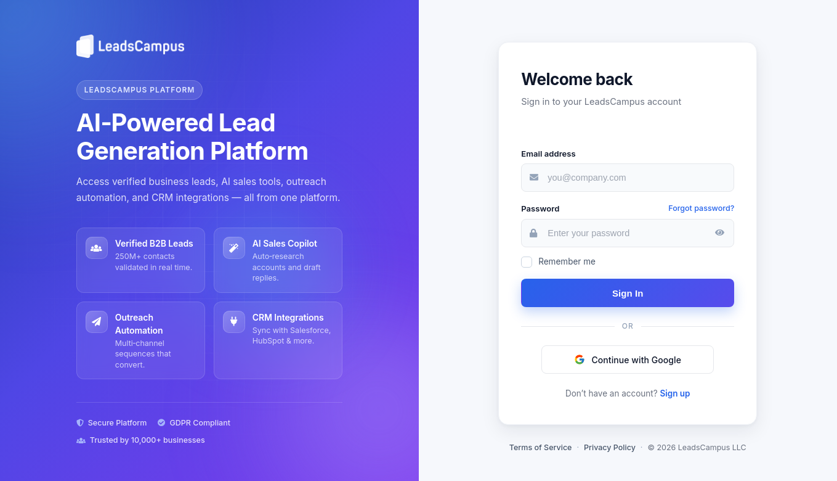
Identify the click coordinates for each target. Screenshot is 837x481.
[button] (627, 359)
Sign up (675, 393)
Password (540, 208)
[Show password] (719, 233)
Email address (548, 153)
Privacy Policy (610, 447)
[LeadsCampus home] (209, 46)
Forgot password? (701, 208)
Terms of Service (540, 447)
